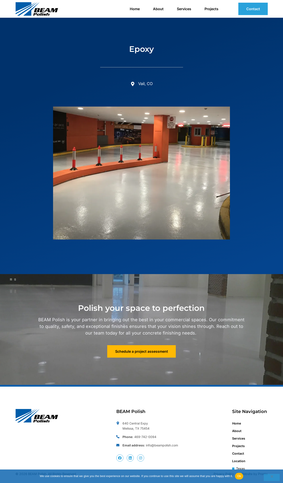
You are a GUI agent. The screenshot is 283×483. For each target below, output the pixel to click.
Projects (211, 9)
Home (135, 9)
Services (184, 9)
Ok (239, 476)
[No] (272, 477)
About (158, 9)
